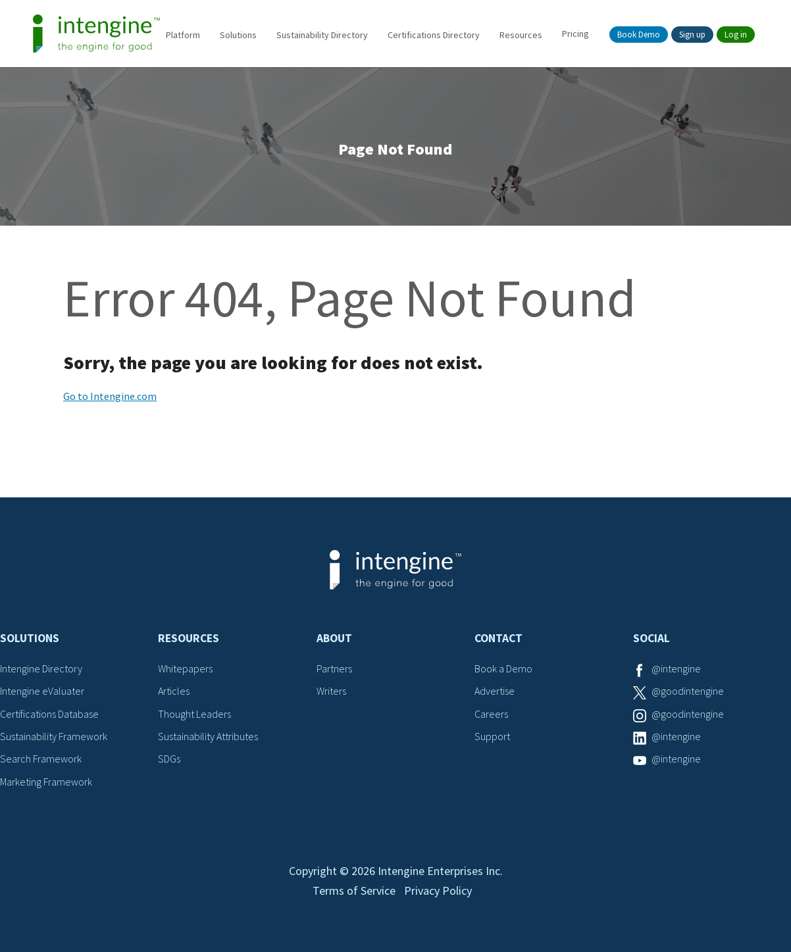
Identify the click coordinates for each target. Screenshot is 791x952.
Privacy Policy (438, 890)
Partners (334, 668)
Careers (491, 713)
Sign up (692, 34)
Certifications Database (49, 713)
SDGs (169, 758)
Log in (736, 34)
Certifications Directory (434, 35)
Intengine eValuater (42, 690)
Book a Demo (503, 668)
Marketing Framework (46, 781)
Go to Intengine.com (110, 396)
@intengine (676, 668)
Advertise (494, 690)
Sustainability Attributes (208, 736)
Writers (331, 690)
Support (492, 736)
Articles (174, 690)
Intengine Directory (41, 668)
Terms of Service (354, 890)
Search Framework (41, 758)
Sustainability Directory (322, 35)
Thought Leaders (194, 713)
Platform (183, 35)
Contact (498, 638)
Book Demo (638, 34)
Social (651, 638)
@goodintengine (687, 690)
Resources (520, 35)
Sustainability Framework (53, 736)
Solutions (238, 35)
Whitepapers (185, 668)
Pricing (575, 33)
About (334, 638)
